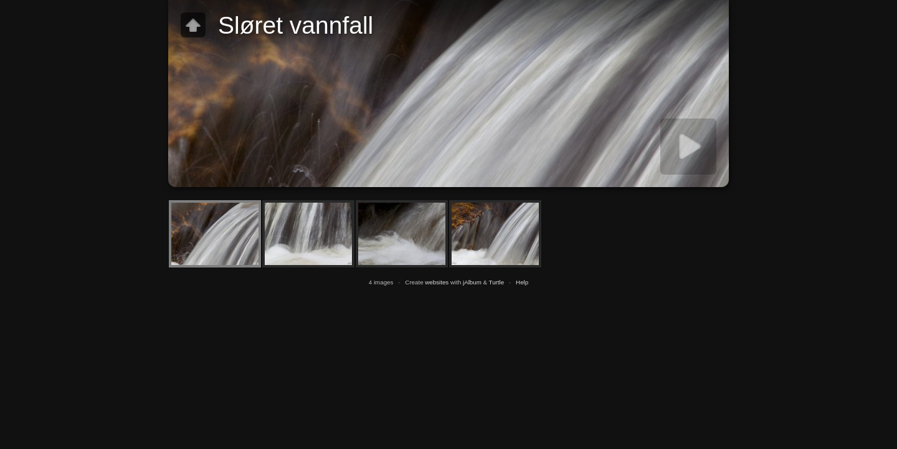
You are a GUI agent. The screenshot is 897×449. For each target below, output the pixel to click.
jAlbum (472, 282)
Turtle (497, 282)
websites (436, 282)
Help (522, 282)
